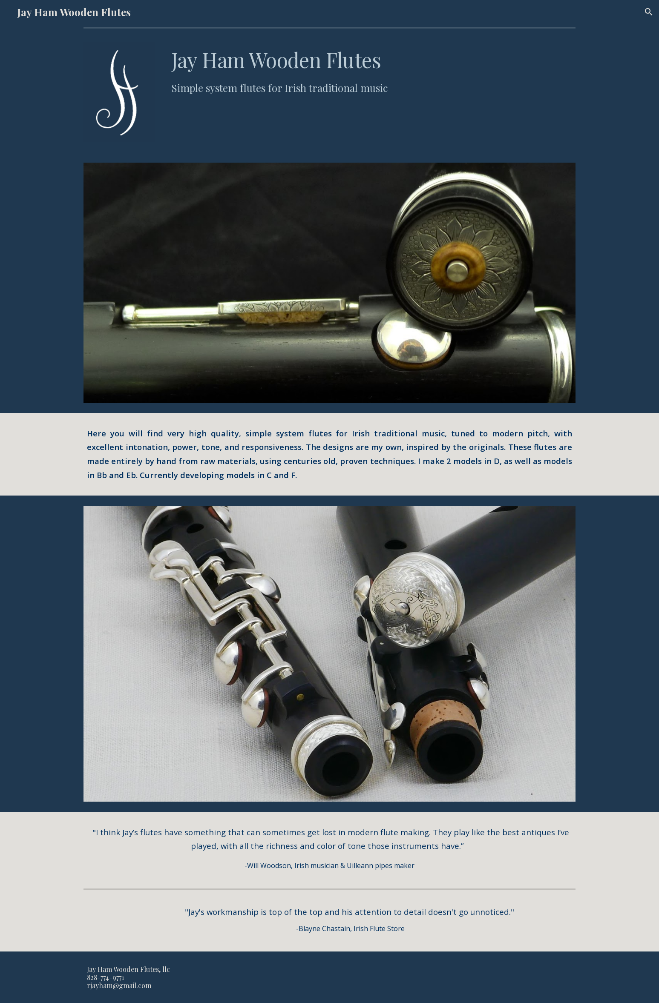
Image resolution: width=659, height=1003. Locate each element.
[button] (649, 12)
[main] (372, 71)
